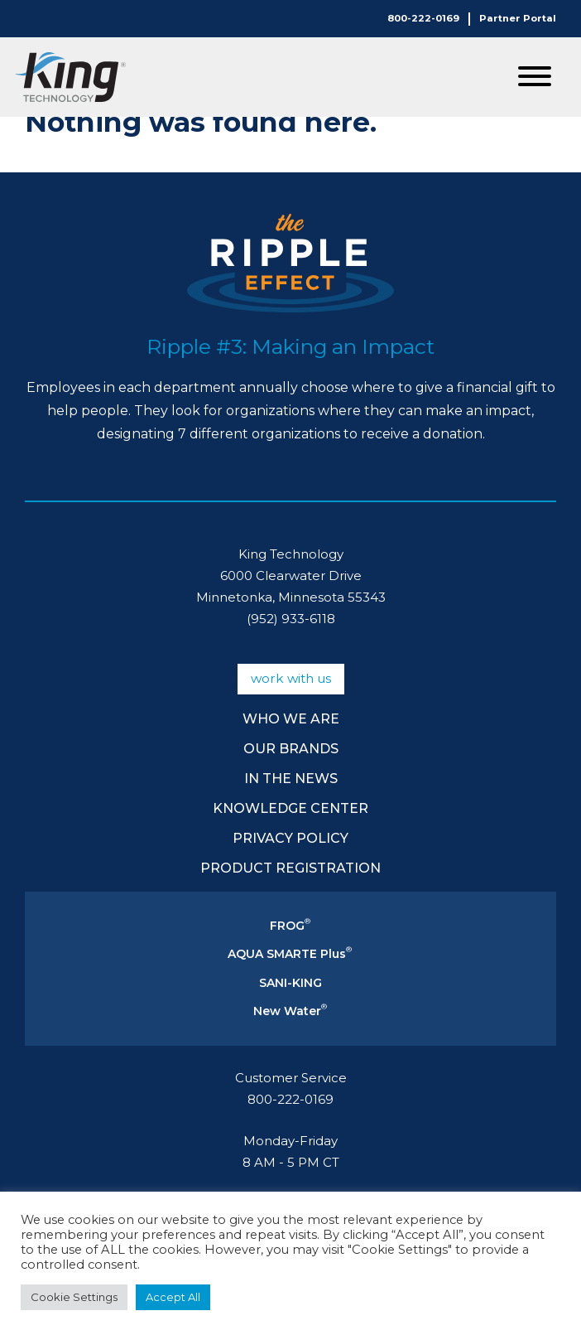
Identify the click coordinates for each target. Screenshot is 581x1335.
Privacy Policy (290, 838)
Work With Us (291, 678)
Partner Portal (517, 18)
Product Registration (290, 868)
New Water (290, 1011)
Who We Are (290, 719)
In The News (291, 778)
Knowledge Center (290, 808)
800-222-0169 (423, 18)
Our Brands (291, 749)
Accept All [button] (173, 1297)
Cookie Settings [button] (74, 1297)
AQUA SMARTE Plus (290, 953)
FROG (290, 925)
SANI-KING (290, 982)
